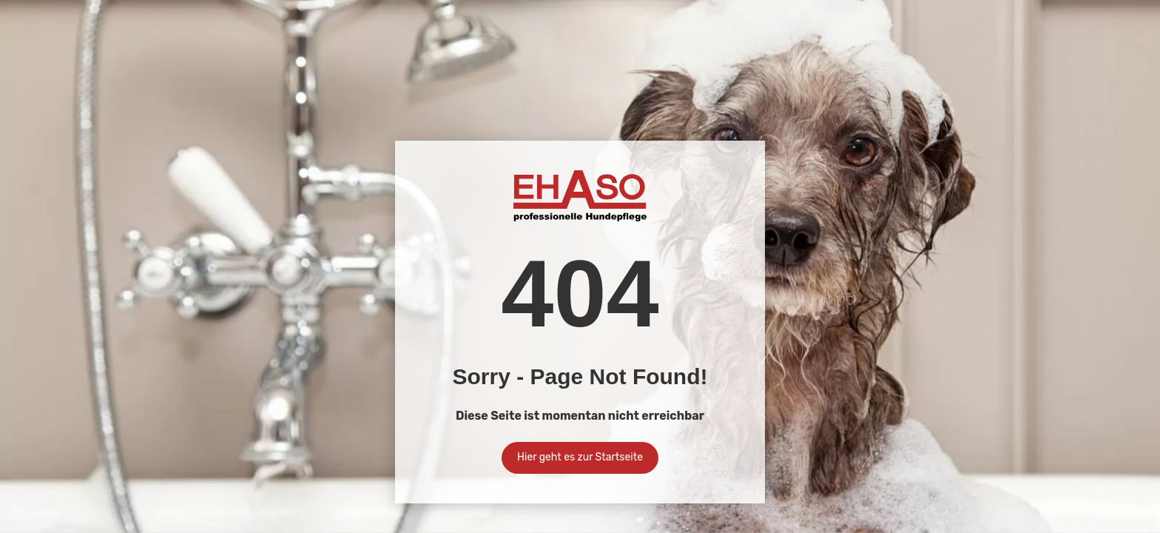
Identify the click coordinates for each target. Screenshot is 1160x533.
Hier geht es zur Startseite (580, 457)
